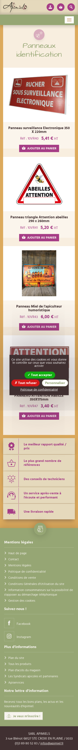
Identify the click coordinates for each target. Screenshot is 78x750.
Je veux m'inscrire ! (23, 716)
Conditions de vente (22, 578)
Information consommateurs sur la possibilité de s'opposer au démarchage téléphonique (38, 592)
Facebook (17, 623)
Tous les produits (19, 664)
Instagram (17, 636)
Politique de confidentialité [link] (39, 389)
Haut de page (17, 553)
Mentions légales (19, 565)
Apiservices (16, 682)
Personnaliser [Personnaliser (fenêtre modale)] (55, 383)
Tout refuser (26, 383)
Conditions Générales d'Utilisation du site (36, 584)
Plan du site (16, 658)
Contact (13, 559)
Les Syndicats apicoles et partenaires (33, 676)
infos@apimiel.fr (51, 743)
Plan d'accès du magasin (24, 670)
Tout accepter (39, 375)
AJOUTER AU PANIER (39, 148)
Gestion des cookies (21, 600)
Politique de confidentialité (27, 571)
